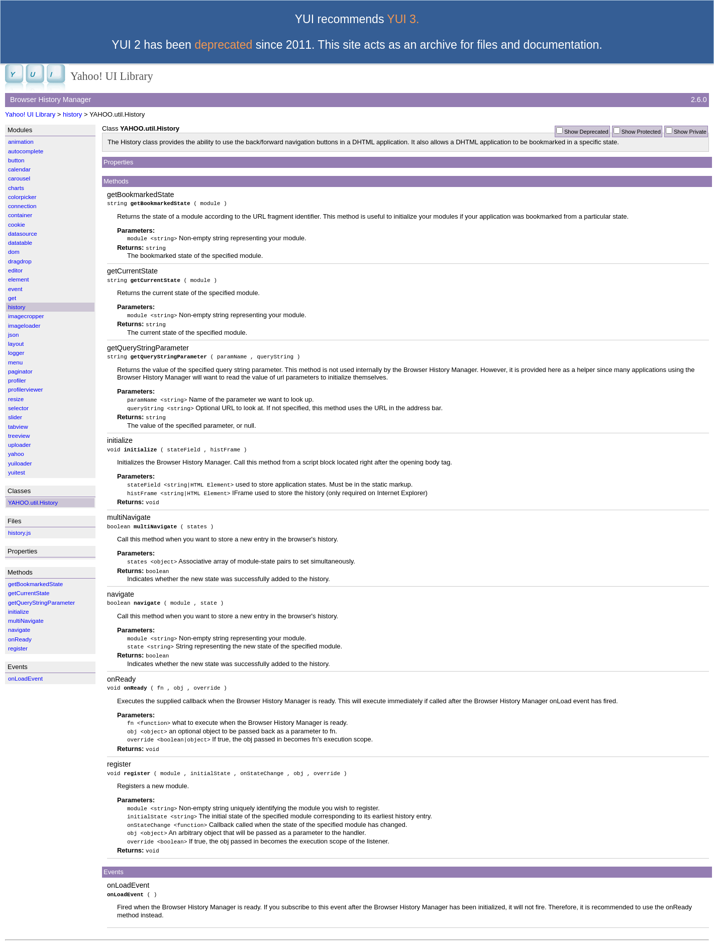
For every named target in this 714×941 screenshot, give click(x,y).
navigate (120, 589)
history (72, 114)
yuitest (16, 472)
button (16, 160)
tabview (18, 426)
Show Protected (641, 132)
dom (14, 251)
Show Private (690, 132)
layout (16, 343)
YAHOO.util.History (33, 502)
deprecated (223, 44)
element (18, 279)
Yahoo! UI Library (30, 114)
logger (16, 352)
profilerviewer (25, 389)
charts (16, 187)
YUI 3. (403, 19)
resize (16, 399)
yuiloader (20, 463)
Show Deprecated (586, 132)
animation (21, 141)
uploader (19, 444)
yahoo (16, 453)
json (13, 334)
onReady (121, 673)
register (119, 756)
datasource (22, 233)
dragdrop (20, 261)
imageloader (24, 325)
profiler (17, 380)
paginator (20, 371)
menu (15, 362)
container (20, 215)
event (15, 289)
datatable (20, 242)
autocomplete (25, 151)
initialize (120, 437)
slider (15, 417)
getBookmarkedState (140, 195)
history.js (19, 532)
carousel (19, 178)
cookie (16, 224)
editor (15, 270)
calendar (19, 169)
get (12, 298)
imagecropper (26, 316)
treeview (19, 435)
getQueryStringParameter (148, 346)
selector (18, 408)
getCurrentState (132, 270)
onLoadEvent (128, 875)
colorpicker (22, 197)
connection (22, 206)
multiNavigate (129, 513)
